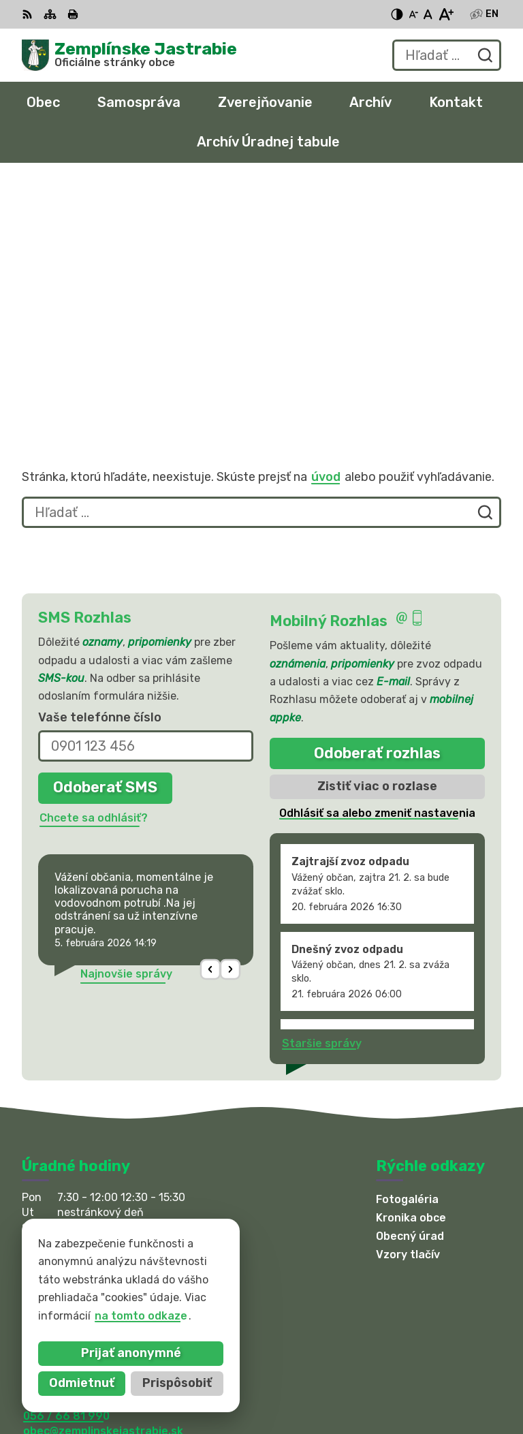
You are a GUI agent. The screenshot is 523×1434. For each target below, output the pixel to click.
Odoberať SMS (105, 546)
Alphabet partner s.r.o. (223, 1283)
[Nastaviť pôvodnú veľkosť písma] (428, 14)
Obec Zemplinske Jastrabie (184, 1296)
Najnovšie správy (126, 732)
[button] (210, 728)
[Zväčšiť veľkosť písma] (445, 14)
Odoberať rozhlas (377, 512)
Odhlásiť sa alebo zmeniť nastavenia (377, 571)
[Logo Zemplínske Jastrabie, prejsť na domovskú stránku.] (129, 55)
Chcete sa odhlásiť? (93, 576)
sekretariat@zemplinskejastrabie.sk (121, 1205)
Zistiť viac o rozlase (377, 545)
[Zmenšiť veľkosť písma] (413, 14)
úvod (325, 235)
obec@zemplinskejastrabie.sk (103, 1189)
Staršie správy (322, 802)
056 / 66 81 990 (66, 1174)
